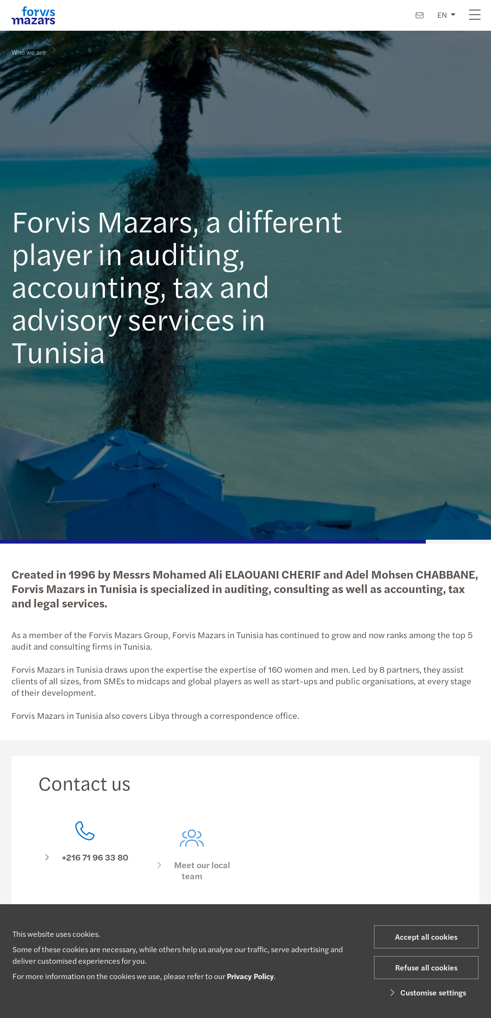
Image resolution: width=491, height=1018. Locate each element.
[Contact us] (419, 15)
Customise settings (426, 992)
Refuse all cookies (426, 967)
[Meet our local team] (192, 862)
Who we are (29, 51)
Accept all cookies (426, 936)
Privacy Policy (250, 976)
